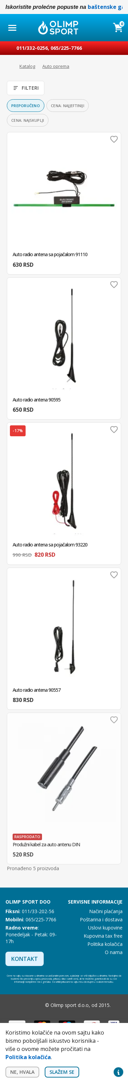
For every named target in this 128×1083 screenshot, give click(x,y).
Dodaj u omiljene (114, 139)
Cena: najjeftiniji (67, 105)
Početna (8, 66)
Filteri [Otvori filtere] (26, 88)
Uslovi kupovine (105, 927)
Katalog (27, 66)
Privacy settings (118, 1072)
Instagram (35, 1005)
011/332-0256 (32, 48)
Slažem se (61, 1072)
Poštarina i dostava (101, 919)
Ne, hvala (22, 1072)
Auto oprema (55, 66)
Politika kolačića (105, 944)
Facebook (22, 1005)
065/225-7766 (66, 48)
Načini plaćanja (106, 911)
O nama (114, 952)
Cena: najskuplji (27, 120)
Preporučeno (25, 105)
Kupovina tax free (103, 936)
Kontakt (24, 959)
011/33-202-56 (38, 911)
